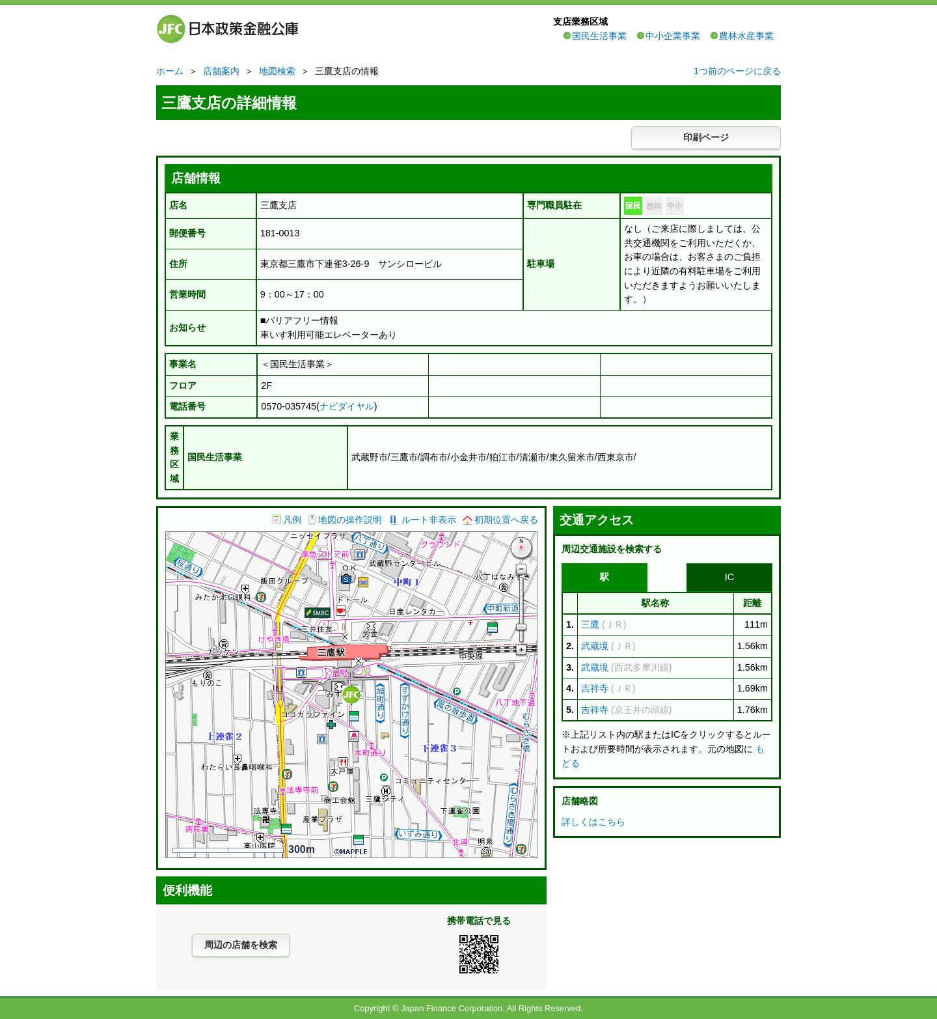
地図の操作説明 (350, 519)
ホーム (169, 71)
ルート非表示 (428, 519)
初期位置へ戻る (506, 519)
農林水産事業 (746, 36)
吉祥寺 (594, 688)
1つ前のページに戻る (737, 71)
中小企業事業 (672, 36)
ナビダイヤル (346, 406)
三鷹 (590, 624)
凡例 (292, 519)
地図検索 (277, 71)
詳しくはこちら (593, 822)
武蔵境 (594, 646)
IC (729, 577)
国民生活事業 (599, 36)
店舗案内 (221, 71)
